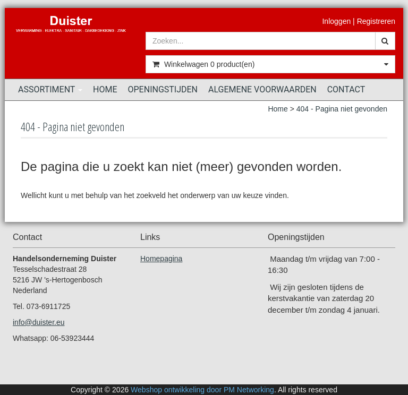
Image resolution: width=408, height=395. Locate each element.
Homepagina (161, 258)
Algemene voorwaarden (262, 89)
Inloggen (336, 21)
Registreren (376, 21)
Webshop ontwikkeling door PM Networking (202, 389)
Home (105, 89)
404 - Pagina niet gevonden (341, 109)
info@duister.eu (39, 322)
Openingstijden (163, 89)
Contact (346, 89)
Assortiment (50, 89)
